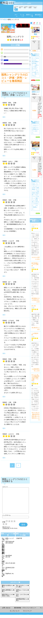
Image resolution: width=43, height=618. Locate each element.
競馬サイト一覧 (29, 15)
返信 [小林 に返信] (4, 428)
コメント (5, 486)
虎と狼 (33, 306)
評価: (3, 522)
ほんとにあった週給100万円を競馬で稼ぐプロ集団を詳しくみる (36, 416)
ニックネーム (6, 515)
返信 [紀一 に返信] (4, 314)
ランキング (22, 15)
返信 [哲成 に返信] (4, 396)
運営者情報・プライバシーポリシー (25, 607)
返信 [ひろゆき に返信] (4, 353)
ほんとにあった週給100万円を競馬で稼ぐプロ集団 (35, 377)
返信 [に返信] (4, 117)
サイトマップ (27, 611)
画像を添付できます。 (6, 526)
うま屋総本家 (34, 334)
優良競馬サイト (38, 15)
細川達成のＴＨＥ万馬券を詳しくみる (36, 300)
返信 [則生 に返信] (4, 155)
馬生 (35, 34)
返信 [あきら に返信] (4, 194)
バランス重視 (35, 7)
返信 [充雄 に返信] (4, 235)
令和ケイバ (35, 92)
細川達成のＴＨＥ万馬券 (34, 264)
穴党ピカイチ (35, 149)
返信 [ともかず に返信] (4, 276)
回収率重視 (21, 7)
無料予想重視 (31, 7)
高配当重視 (26, 7)
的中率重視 (16, 7)
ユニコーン (34, 225)
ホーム (16, 15)
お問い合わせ (6, 607)
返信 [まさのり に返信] (4, 457)
